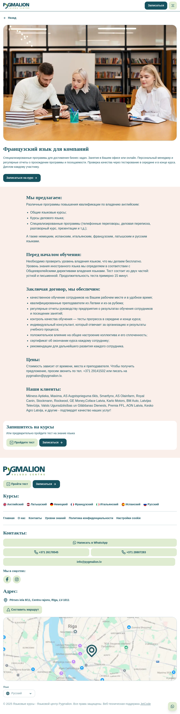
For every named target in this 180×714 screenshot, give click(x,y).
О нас (22, 518)
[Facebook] (7, 579)
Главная (9, 518)
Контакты (35, 518)
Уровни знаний (55, 518)
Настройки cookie (128, 518)
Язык (6, 687)
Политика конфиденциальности (91, 518)
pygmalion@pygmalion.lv (44, 375)
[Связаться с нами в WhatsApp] (172, 706)
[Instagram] (17, 579)
